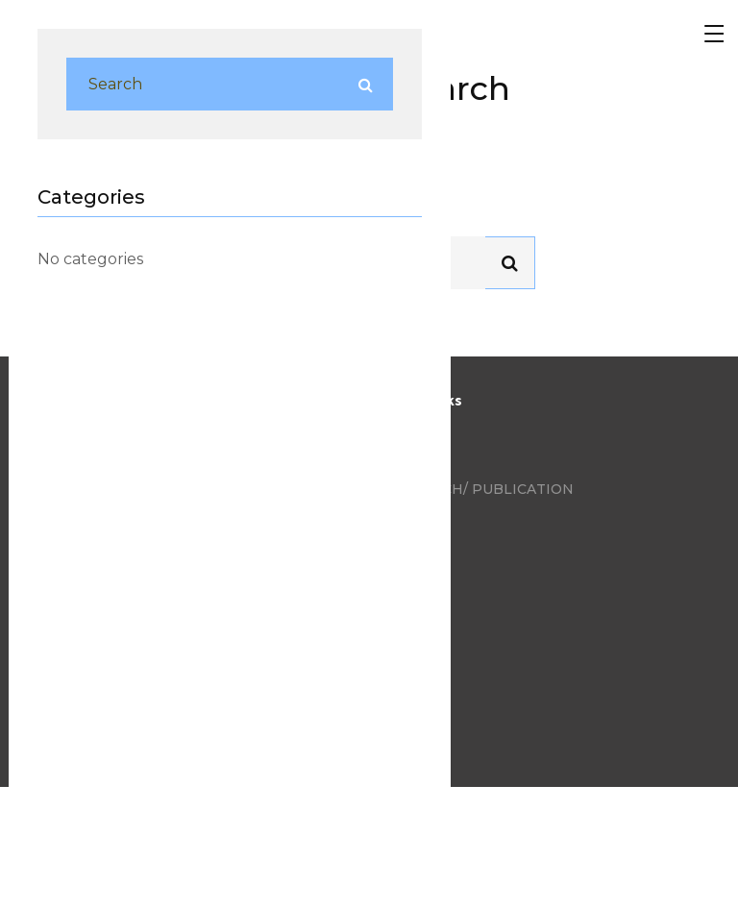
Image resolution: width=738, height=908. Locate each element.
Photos (415, 459)
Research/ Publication (478, 489)
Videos (411, 519)
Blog (404, 429)
